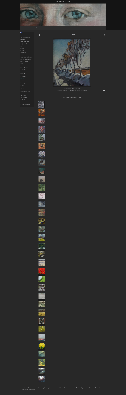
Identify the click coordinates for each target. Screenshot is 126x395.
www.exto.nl (35, 388)
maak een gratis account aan (37, 28)
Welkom (22, 39)
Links (22, 89)
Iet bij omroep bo (25, 41)
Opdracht (22, 50)
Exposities (23, 67)
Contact (23, 95)
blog (21, 63)
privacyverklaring (25, 104)
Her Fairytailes (24, 83)
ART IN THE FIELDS (24, 55)
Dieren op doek (24, 61)
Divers (22, 85)
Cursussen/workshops (26, 57)
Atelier (22, 48)
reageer (22, 99)
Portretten (23, 76)
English (21, 32)
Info (21, 46)
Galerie (22, 73)
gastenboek (23, 102)
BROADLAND (23, 52)
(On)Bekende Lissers (25, 44)
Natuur (22, 78)
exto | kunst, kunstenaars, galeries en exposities (24, 2)
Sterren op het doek (25, 59)
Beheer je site (23, 28)
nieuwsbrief (23, 97)
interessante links (25, 91)
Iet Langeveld (60, 1)
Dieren (22, 81)
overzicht (22, 69)
